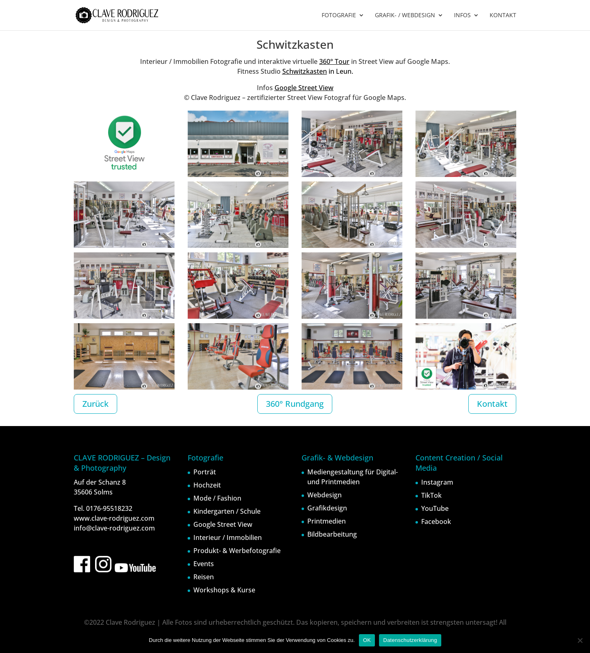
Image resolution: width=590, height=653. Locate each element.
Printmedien (326, 521)
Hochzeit (207, 485)
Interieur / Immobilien (227, 537)
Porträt (204, 471)
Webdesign (324, 494)
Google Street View (304, 87)
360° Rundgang (295, 403)
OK (367, 640)
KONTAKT (503, 15)
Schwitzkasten (304, 71)
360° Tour (334, 61)
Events (203, 563)
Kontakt (492, 403)
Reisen (203, 576)
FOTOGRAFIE (339, 15)
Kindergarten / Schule (227, 511)
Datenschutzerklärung (410, 640)
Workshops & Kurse (224, 589)
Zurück (95, 403)
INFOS (462, 15)
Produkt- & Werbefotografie (237, 550)
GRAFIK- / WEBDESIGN (405, 15)
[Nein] (580, 640)
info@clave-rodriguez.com (114, 528)
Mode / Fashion (217, 498)
